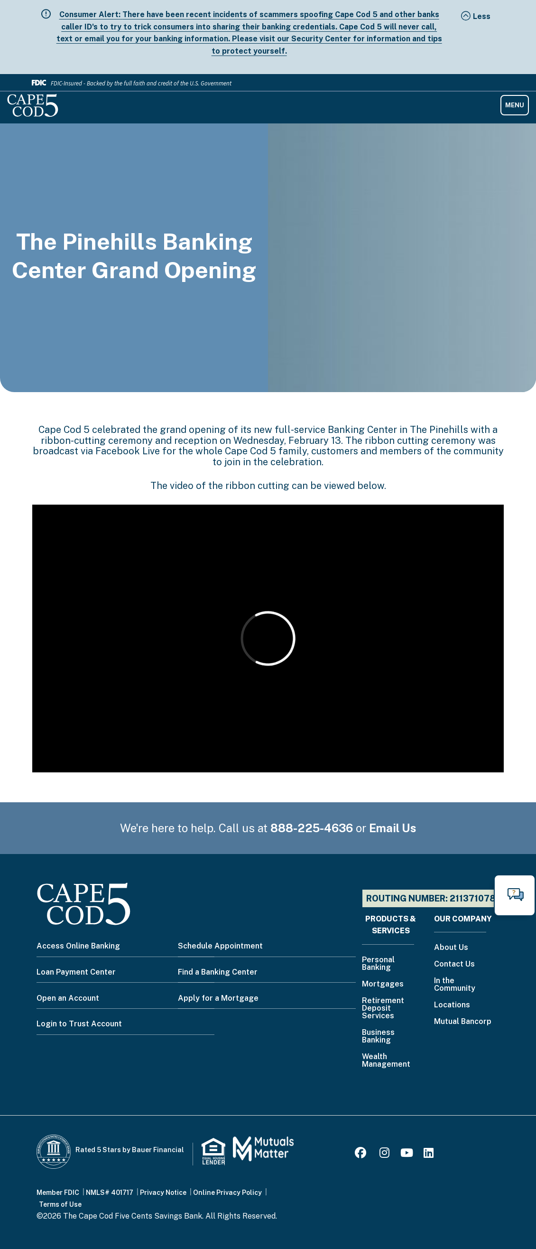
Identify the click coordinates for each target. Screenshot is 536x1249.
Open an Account (68, 998)
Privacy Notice (163, 1192)
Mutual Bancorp (462, 1022)
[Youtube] (406, 1154)
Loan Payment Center (76, 972)
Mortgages (383, 984)
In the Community (454, 985)
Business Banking (378, 1036)
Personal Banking (378, 964)
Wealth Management (386, 1061)
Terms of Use (60, 1204)
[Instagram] (384, 1154)
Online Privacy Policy (227, 1192)
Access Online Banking (78, 945)
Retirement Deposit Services (383, 1008)
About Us (451, 948)
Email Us (392, 828)
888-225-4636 (311, 828)
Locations (452, 1005)
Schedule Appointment (220, 945)
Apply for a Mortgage (218, 998)
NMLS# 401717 (109, 1192)
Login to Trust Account (79, 1023)
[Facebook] (362, 1154)
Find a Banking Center (218, 972)
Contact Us (454, 964)
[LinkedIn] (429, 1154)
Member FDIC (58, 1192)
